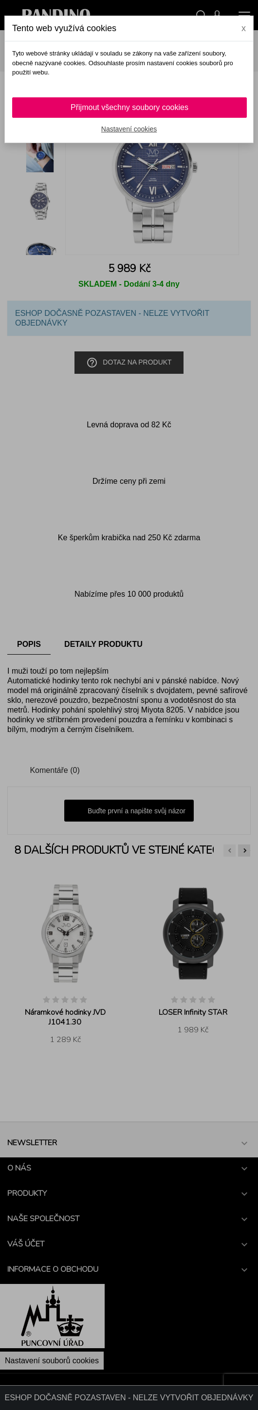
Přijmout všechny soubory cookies (129, 107)
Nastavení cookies (129, 129)
